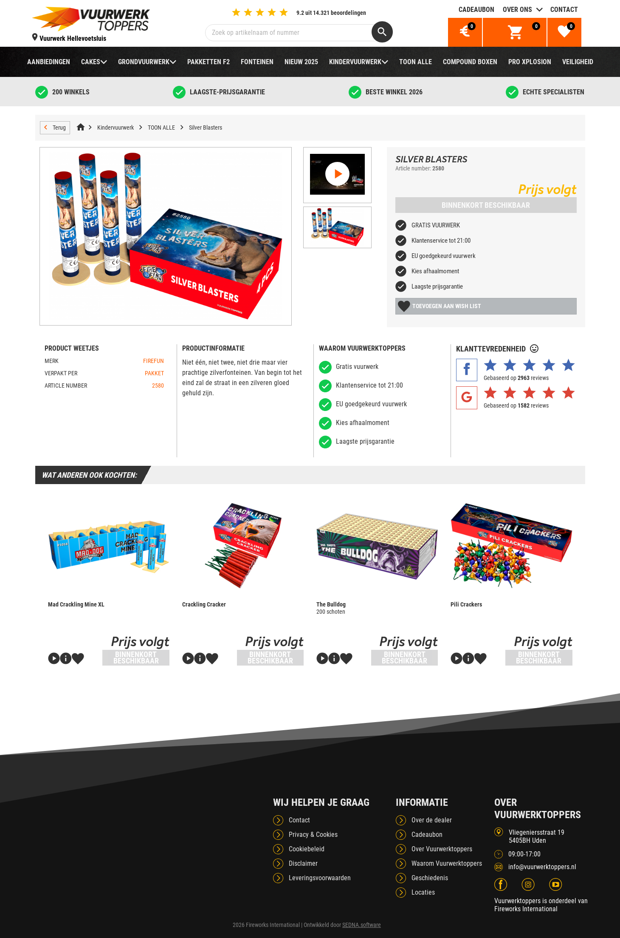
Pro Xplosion (529, 62)
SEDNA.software (361, 924)
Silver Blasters (205, 127)
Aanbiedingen (48, 62)
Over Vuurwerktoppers (441, 849)
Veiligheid (577, 62)
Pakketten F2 (208, 62)
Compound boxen (470, 62)
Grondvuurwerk (143, 62)
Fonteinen (257, 62)
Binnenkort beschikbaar (486, 205)
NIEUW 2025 (301, 62)
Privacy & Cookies (313, 834)
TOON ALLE (415, 62)
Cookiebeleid (306, 849)
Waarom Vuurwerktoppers (446, 863)
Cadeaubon (476, 10)
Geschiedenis (429, 878)
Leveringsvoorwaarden (320, 878)
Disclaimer (303, 863)
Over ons (517, 10)
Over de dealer (431, 820)
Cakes (90, 62)
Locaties (423, 892)
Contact (564, 10)
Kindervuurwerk (355, 62)
